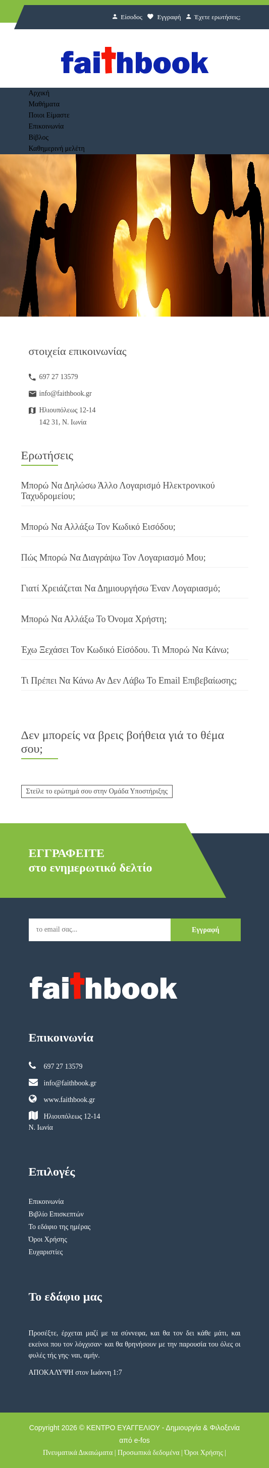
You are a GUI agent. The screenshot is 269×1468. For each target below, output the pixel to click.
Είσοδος (127, 17)
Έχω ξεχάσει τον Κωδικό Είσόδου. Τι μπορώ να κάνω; (125, 650)
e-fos (142, 1440)
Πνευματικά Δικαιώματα (78, 1452)
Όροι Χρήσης (48, 1239)
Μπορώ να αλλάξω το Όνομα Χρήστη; (94, 619)
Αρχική (39, 93)
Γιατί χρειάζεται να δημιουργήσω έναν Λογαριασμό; (121, 588)
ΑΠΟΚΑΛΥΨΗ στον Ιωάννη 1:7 (75, 1372)
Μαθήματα (44, 104)
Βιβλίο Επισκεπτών (56, 1214)
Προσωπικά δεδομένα (149, 1452)
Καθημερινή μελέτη (57, 148)
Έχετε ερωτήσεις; (213, 17)
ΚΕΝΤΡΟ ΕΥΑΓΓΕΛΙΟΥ (123, 1428)
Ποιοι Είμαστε (49, 115)
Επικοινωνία (46, 126)
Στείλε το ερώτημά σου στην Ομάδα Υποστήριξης (97, 791)
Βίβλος (39, 137)
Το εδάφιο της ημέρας (60, 1227)
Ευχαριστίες (46, 1252)
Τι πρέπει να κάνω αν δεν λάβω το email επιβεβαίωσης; (129, 681)
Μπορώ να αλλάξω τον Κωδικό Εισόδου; (98, 527)
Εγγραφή (164, 17)
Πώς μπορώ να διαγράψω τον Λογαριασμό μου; (113, 558)
